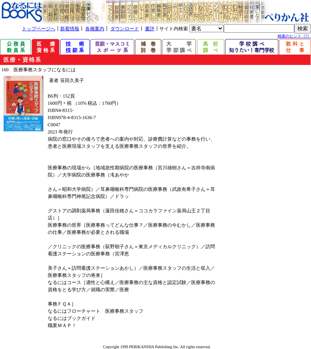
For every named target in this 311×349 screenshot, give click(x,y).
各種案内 (94, 28)
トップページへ (38, 28)
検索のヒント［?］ (294, 36)
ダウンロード (124, 28)
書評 (150, 28)
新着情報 (69, 28)
